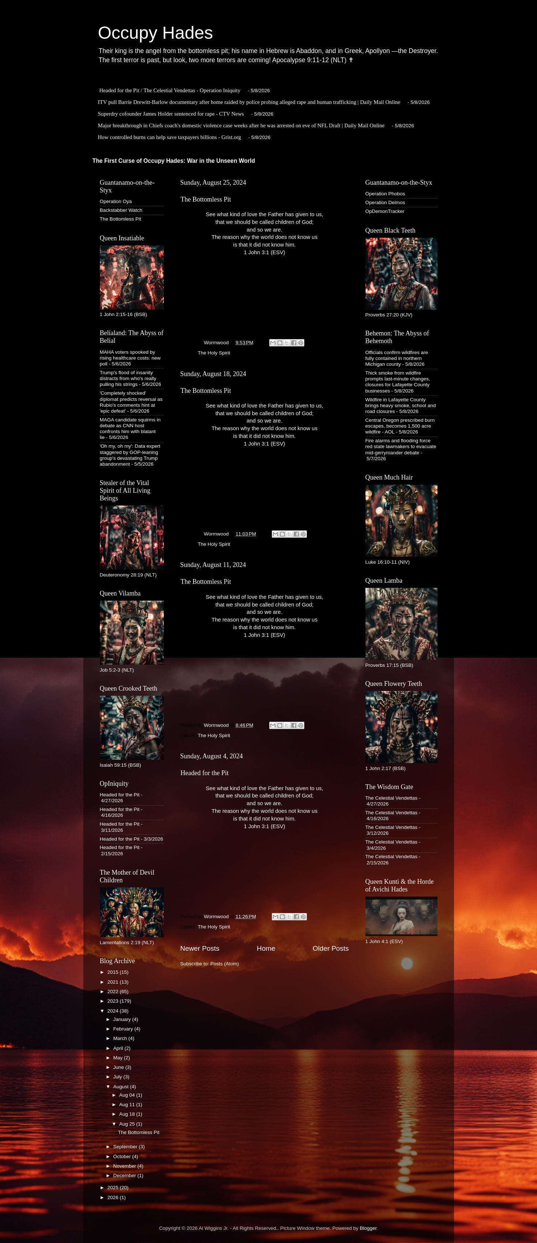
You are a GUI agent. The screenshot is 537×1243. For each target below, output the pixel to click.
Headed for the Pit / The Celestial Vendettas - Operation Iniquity (169, 90)
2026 (113, 1197)
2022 (113, 991)
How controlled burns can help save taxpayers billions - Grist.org (169, 137)
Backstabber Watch (121, 210)
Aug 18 (127, 1114)
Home (266, 948)
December (125, 1175)
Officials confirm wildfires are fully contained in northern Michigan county (396, 358)
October (122, 1156)
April (119, 1048)
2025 (113, 1187)
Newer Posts (199, 948)
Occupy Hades (155, 32)
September (126, 1146)
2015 (113, 972)
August (121, 1086)
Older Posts (331, 948)
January (122, 1019)
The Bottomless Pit (206, 199)
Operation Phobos (385, 193)
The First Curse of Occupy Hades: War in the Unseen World (174, 161)
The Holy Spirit (214, 353)
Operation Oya (116, 201)
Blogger (368, 1228)
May (118, 1057)
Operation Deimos (385, 202)
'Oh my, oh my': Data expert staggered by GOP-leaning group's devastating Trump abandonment (130, 455)
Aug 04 (127, 1095)
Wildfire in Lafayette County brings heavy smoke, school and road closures (400, 405)
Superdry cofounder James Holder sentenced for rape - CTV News (171, 114)
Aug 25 (127, 1124)
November (125, 1166)
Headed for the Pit (205, 773)
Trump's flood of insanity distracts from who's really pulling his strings (128, 378)
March (120, 1038)
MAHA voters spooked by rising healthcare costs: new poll (130, 358)
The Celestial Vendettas (391, 798)
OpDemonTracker (385, 211)
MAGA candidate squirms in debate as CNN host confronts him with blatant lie (130, 428)
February (124, 1029)
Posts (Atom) (224, 963)
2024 (113, 1011)
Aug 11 (127, 1104)
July (118, 1076)
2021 (113, 982)
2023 (113, 1001)
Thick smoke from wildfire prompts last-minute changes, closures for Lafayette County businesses (397, 382)
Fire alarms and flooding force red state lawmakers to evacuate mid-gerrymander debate (400, 446)
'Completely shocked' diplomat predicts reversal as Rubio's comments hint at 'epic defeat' (131, 402)
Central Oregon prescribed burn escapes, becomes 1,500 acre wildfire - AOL (400, 426)
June (119, 1067)
